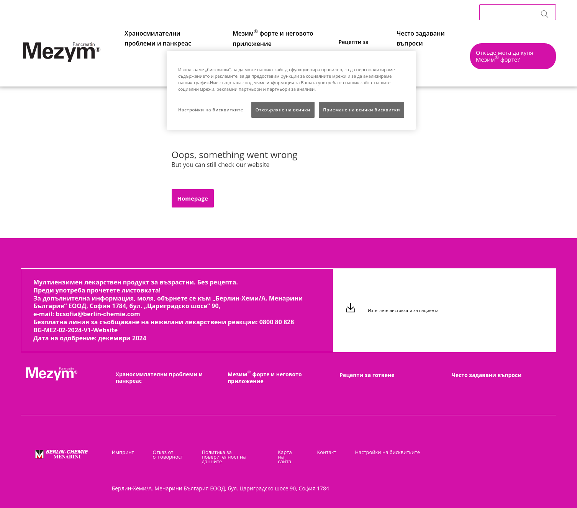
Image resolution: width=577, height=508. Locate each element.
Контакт (329, 452)
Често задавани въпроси (413, 55)
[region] (291, 90)
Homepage (192, 198)
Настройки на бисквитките (387, 452)
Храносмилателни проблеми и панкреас (159, 377)
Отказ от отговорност (164, 454)
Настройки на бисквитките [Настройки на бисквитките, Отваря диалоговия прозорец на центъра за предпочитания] (210, 110)
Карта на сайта (291, 454)
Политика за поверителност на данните (222, 457)
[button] (509, 59)
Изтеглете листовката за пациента (402, 311)
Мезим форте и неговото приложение (265, 377)
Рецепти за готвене (366, 375)
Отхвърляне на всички (283, 110)
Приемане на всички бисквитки (361, 110)
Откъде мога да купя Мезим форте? (508, 56)
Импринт (123, 452)
